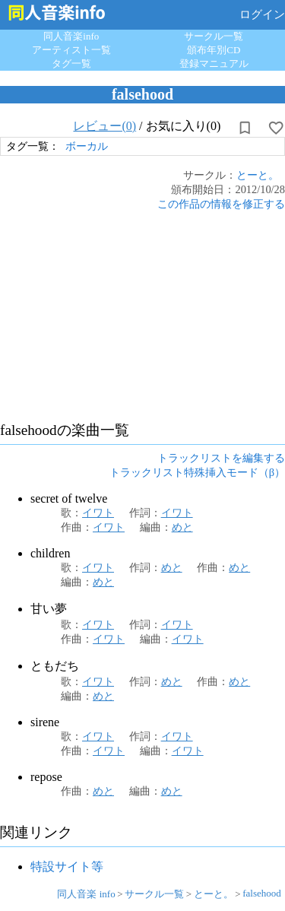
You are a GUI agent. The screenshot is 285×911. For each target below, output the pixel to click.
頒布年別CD (213, 50)
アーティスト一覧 (71, 50)
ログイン (262, 14)
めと (182, 527)
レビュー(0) (104, 125)
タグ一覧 (71, 63)
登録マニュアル (214, 63)
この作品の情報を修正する (221, 204)
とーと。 (257, 175)
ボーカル (86, 146)
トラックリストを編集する (221, 458)
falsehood (261, 893)
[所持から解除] (245, 128)
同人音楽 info (86, 894)
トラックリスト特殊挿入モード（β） (197, 472)
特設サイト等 (66, 866)
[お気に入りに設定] (276, 128)
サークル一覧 (213, 36)
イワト (98, 512)
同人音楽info (71, 36)
